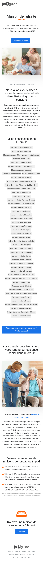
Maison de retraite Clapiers (21, 286)
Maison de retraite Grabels (21, 211)
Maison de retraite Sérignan (21, 233)
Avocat (17, 551)
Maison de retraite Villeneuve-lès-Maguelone (21, 185)
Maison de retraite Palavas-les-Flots (21, 275)
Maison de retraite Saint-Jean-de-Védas (21, 181)
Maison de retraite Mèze (31, 174)
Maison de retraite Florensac (21, 308)
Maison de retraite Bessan (21, 301)
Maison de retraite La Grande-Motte (21, 204)
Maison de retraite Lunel (21, 159)
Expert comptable (28, 551)
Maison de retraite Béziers (21, 151)
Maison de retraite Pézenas (21, 207)
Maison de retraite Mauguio (21, 170)
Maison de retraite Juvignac (21, 177)
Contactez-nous (17, 495)
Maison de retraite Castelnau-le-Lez (21, 166)
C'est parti (21, 532)
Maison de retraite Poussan (21, 267)
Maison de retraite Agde (30, 155)
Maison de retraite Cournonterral (21, 263)
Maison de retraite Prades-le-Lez (21, 290)
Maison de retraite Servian (21, 316)
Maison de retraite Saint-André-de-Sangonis (21, 278)
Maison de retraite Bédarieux (21, 271)
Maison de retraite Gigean (21, 245)
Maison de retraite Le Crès (21, 192)
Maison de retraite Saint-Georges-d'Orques (21, 293)
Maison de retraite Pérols (21, 196)
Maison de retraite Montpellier (21, 147)
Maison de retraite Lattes (12, 174)
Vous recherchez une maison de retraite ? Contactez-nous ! (21, 329)
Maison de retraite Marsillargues (21, 248)
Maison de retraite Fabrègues (21, 226)
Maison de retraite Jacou (21, 237)
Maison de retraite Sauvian (21, 297)
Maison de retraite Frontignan (21, 162)
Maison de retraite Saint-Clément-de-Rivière (21, 305)
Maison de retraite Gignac (21, 256)
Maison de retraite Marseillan (21, 215)
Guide (10, 551)
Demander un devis (21, 41)
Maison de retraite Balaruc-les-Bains (21, 241)
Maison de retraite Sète (11, 155)
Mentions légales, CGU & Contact (21, 554)
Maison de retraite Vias (21, 282)
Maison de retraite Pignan (21, 230)
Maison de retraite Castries (21, 260)
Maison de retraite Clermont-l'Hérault (21, 200)
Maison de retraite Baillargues (21, 219)
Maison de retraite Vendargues (21, 252)
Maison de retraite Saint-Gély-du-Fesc (21, 189)
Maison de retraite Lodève (21, 222)
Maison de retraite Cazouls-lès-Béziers (21, 312)
